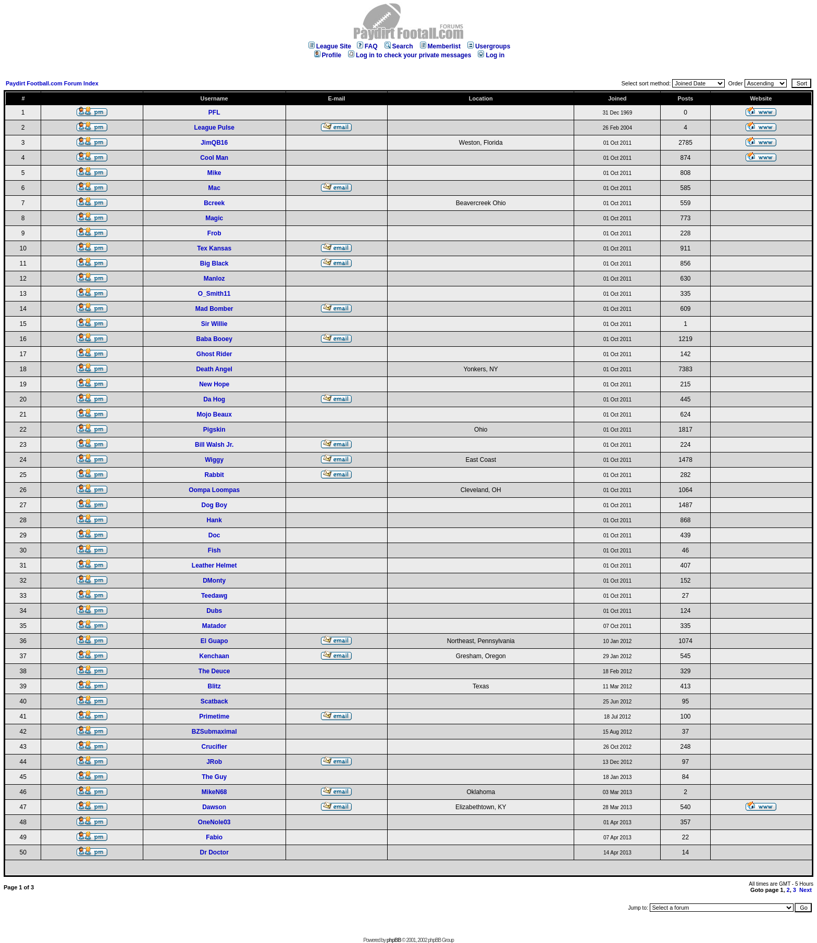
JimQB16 (214, 142)
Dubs (214, 610)
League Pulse (214, 127)
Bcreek (214, 203)
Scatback (214, 701)
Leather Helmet (214, 565)
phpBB (394, 940)
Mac (214, 188)
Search (399, 46)
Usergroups (488, 46)
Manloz (214, 278)
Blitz (213, 686)
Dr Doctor (214, 852)
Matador (214, 626)
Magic (214, 218)
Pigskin (214, 429)
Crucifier (214, 746)
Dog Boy (214, 505)
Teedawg (214, 595)
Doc (214, 535)
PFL (214, 112)
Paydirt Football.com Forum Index (52, 83)
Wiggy (214, 459)
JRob (214, 761)
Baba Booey (214, 339)
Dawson (214, 807)
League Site (329, 46)
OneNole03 (214, 822)
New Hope (214, 384)
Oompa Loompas (214, 490)
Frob (214, 233)
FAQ (367, 46)
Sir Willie (214, 324)
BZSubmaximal (214, 731)
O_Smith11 (214, 293)
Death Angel (214, 369)
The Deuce (214, 671)
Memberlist (440, 46)
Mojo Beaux (213, 414)
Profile (327, 55)
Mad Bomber (214, 308)
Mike (214, 173)
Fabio (214, 837)
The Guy (214, 777)
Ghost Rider (214, 354)
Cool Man (214, 157)
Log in (491, 55)
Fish (214, 550)
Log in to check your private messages (409, 55)
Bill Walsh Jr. (214, 444)
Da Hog (214, 399)
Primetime (214, 716)
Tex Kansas (214, 248)
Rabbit (214, 475)
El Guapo (214, 641)
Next (805, 890)
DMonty (214, 580)
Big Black (214, 263)
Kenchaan (214, 656)
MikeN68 (214, 792)
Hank (213, 520)
